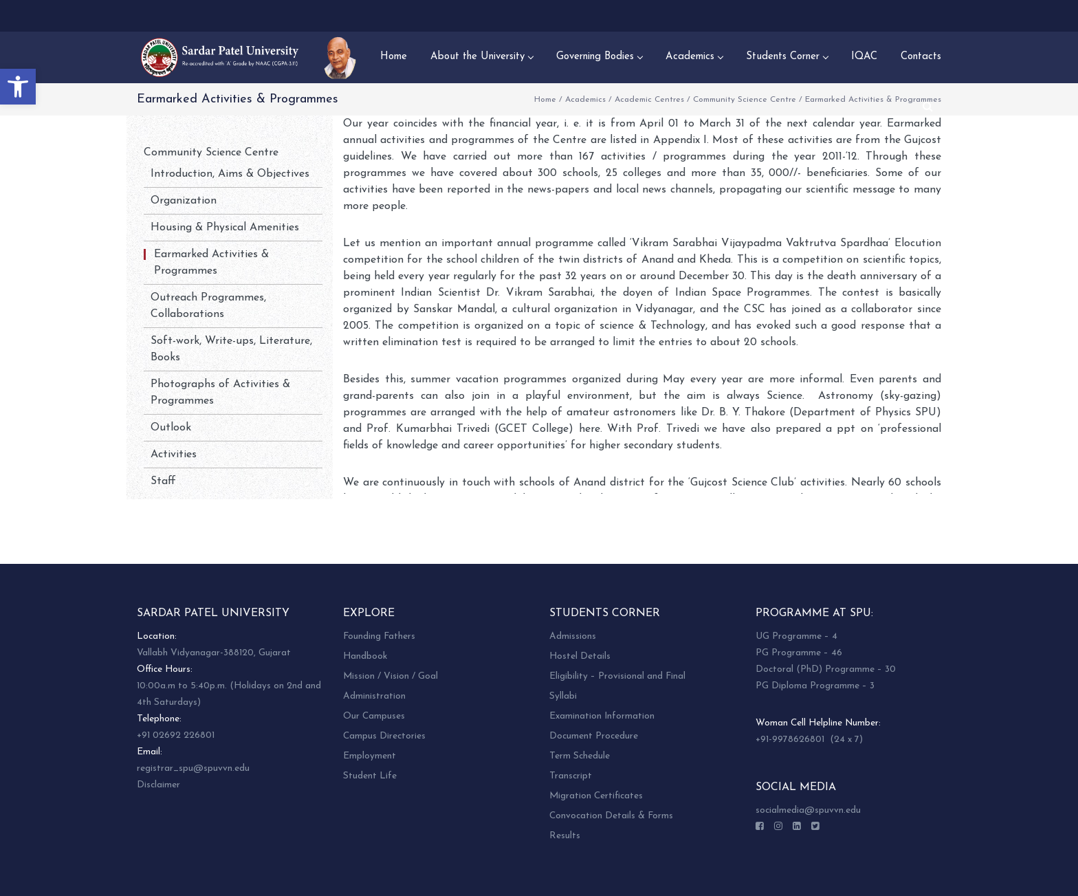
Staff (163, 481)
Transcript (570, 776)
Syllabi (563, 696)
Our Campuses (374, 716)
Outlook (171, 427)
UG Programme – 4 (796, 636)
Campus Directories (384, 736)
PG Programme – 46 (799, 652)
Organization (184, 200)
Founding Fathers (379, 636)
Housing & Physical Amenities (225, 227)
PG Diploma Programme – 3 (815, 685)
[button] (18, 87)
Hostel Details (579, 656)
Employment (369, 756)
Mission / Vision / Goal (390, 676)
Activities (174, 454)
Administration (374, 696)
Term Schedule (579, 756)
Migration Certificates (596, 795)
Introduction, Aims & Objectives (230, 173)
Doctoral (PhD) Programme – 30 (826, 669)
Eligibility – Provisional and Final (617, 676)
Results (564, 835)
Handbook (365, 656)
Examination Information (601, 716)
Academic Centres (649, 100)
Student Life (370, 776)
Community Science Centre (744, 100)
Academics (585, 100)
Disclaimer (158, 784)
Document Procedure (593, 736)
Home (545, 100)
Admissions (572, 636)
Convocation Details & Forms (611, 815)
